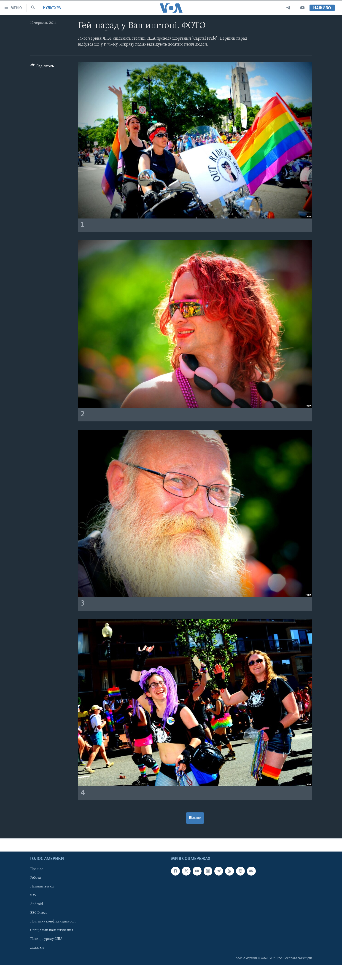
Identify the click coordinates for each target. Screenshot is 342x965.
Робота (35, 878)
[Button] (42, 66)
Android (36, 904)
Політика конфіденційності (53, 921)
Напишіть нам (42, 886)
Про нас (36, 869)
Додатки (37, 947)
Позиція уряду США (46, 939)
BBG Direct (38, 912)
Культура (52, 8)
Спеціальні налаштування (51, 930)
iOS (33, 895)
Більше (195, 818)
